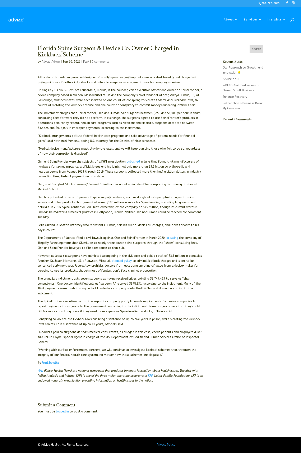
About (229, 19)
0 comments (100, 62)
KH (39, 371)
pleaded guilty (122, 261)
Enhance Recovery (235, 97)
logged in (62, 411)
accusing (172, 238)
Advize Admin (51, 62)
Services (251, 19)
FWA (86, 62)
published (133, 161)
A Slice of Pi (231, 79)
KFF (150, 376)
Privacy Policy (166, 445)
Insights (275, 19)
